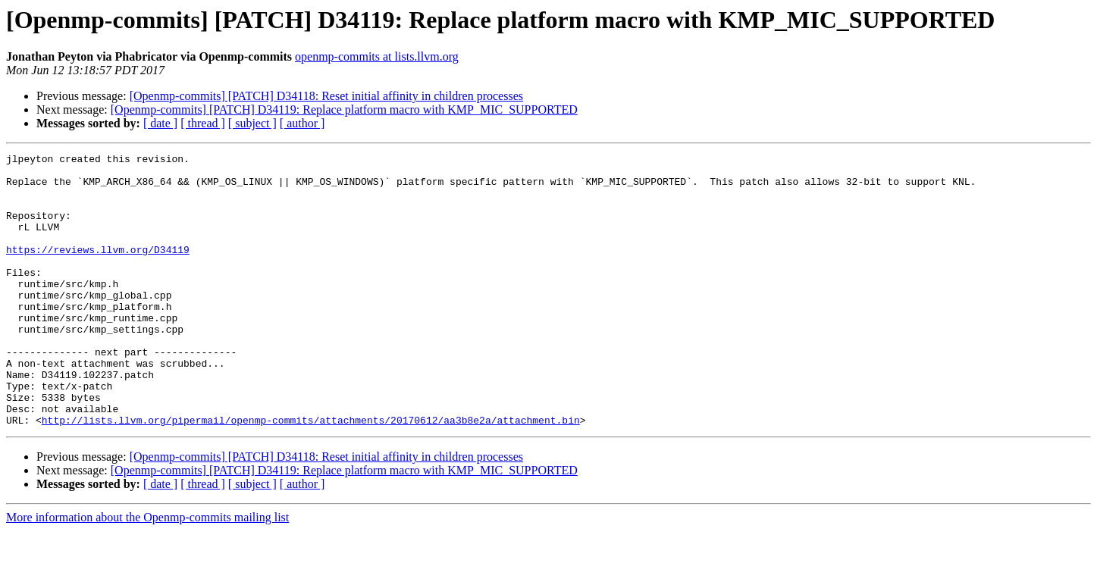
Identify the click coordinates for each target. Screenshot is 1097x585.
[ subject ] (252, 123)
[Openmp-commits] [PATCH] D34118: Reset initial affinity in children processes (326, 95)
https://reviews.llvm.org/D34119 (98, 270)
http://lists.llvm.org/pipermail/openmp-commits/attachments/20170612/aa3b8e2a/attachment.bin (311, 474)
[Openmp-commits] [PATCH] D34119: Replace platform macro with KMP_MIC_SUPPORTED (344, 109)
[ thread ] (202, 123)
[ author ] (302, 123)
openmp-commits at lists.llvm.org (377, 56)
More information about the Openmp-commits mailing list (147, 571)
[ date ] (160, 123)
